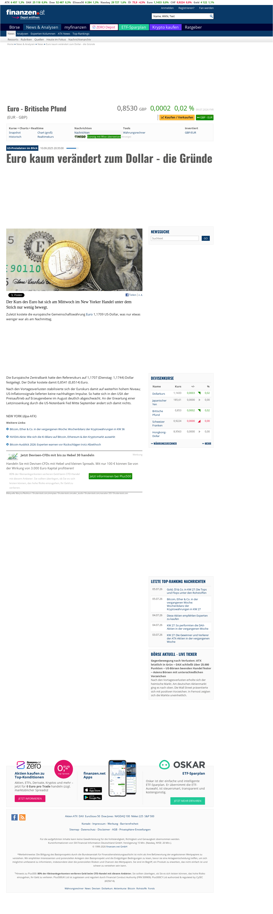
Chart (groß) (45, 132)
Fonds (151, 888)
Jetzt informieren (30, 798)
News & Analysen (42, 27)
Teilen (132, 294)
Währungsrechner (134, 132)
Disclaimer (104, 829)
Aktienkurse (120, 888)
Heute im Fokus (56, 39)
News (11, 33)
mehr (208, 443)
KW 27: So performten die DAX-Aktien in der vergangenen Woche (187, 626)
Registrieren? (186, 8)
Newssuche (160, 231)
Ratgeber (193, 27)
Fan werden (206, 8)
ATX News (64, 33)
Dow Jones (107, 816)
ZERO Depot (105, 27)
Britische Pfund (157, 413)
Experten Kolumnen (43, 33)
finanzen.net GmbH (116, 846)
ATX (7, 2)
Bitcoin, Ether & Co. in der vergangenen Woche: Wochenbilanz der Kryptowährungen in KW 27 (184, 604)
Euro (150, 2)
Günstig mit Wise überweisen (104, 136)
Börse (14, 27)
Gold (196, 2)
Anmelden (167, 8)
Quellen (39, 39)
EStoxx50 (78, 2)
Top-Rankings (81, 33)
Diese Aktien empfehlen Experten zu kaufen (187, 617)
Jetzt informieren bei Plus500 (110, 476)
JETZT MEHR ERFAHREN (187, 801)
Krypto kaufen (165, 27)
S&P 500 (149, 816)
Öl (129, 2)
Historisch (15, 137)
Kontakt (86, 823)
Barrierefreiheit (129, 823)
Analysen (22, 33)
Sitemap (74, 829)
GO (206, 238)
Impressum (99, 823)
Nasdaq (105, 2)
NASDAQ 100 (122, 816)
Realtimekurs (46, 137)
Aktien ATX (71, 816)
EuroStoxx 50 (92, 816)
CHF (173, 2)
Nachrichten (82, 132)
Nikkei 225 (137, 816)
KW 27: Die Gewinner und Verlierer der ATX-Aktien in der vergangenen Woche (188, 638)
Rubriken (26, 39)
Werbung (113, 823)
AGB (114, 829)
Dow (52, 2)
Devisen (96, 888)
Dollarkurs (158, 394)
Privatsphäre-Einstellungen (134, 829)
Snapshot (15, 132)
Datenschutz (88, 829)
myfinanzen (75, 27)
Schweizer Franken (158, 423)
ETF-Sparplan (133, 27)
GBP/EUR (190, 132)
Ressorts (13, 39)
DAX (28, 2)
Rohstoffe (141, 888)
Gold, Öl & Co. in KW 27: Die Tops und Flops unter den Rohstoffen (187, 591)
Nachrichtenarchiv (79, 39)
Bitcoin (131, 888)
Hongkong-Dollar (159, 434)
